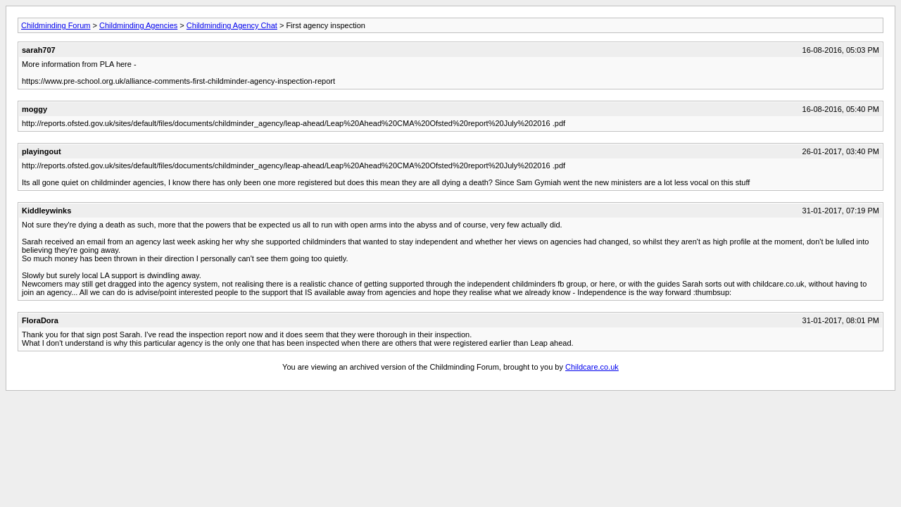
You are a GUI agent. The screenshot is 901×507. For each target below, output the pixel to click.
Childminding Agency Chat (232, 25)
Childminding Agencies (138, 25)
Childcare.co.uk (592, 367)
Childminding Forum (55, 25)
